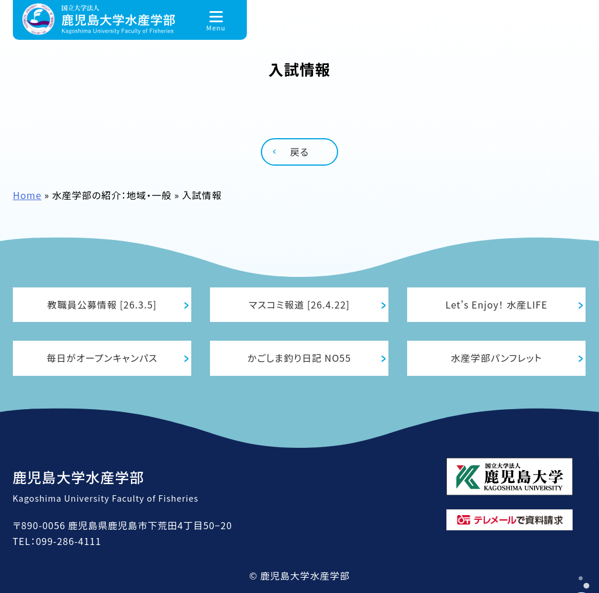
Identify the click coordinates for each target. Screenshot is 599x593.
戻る (299, 152)
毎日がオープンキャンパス (102, 358)
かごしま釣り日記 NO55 (299, 358)
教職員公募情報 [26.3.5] (102, 304)
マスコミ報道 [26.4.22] (299, 304)
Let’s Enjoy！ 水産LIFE (496, 304)
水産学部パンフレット (496, 358)
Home (27, 195)
